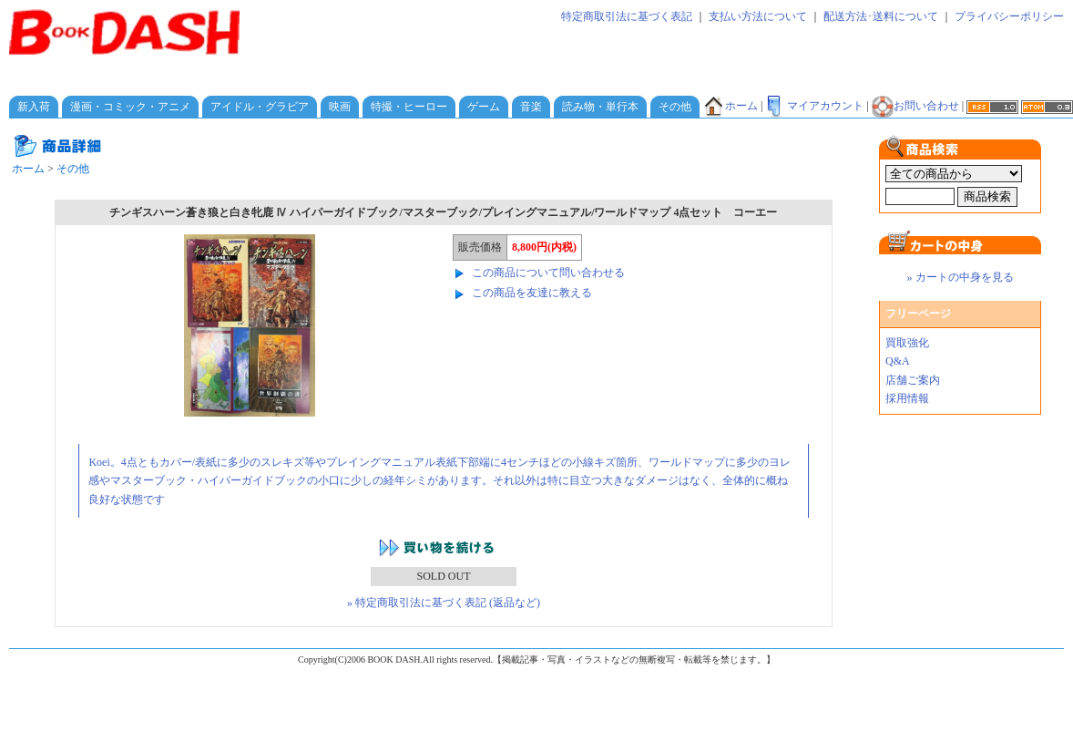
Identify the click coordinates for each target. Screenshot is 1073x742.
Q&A (897, 361)
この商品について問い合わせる (548, 272)
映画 (340, 106)
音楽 (531, 106)
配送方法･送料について (880, 16)
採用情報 (907, 398)
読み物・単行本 (600, 106)
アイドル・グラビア (259, 106)
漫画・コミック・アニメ (130, 106)
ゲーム (483, 106)
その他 (675, 106)
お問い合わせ (915, 105)
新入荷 (33, 106)
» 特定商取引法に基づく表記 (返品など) (443, 602)
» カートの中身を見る (960, 277)
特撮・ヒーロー (409, 106)
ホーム (730, 105)
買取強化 (907, 342)
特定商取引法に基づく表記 (626, 16)
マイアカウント (814, 105)
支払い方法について (758, 16)
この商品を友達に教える (532, 292)
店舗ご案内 (912, 380)
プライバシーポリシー (1009, 16)
